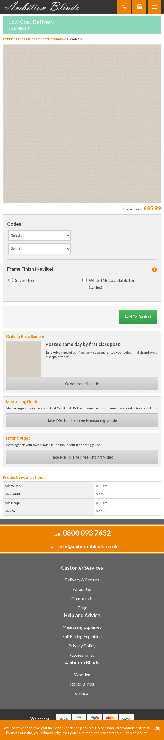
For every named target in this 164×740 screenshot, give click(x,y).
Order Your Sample (82, 383)
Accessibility (82, 655)
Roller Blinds (82, 683)
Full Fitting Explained (82, 636)
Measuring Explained (82, 627)
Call (82, 534)
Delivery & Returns (82, 579)
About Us (82, 589)
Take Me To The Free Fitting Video (82, 456)
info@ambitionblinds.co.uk (88, 546)
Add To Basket (137, 317)
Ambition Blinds (43, 6)
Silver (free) (26, 280)
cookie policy (136, 733)
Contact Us (82, 598)
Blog (82, 607)
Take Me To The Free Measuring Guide (82, 420)
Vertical (82, 693)
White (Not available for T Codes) (113, 284)
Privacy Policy (82, 645)
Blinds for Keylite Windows (47, 39)
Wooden (82, 674)
